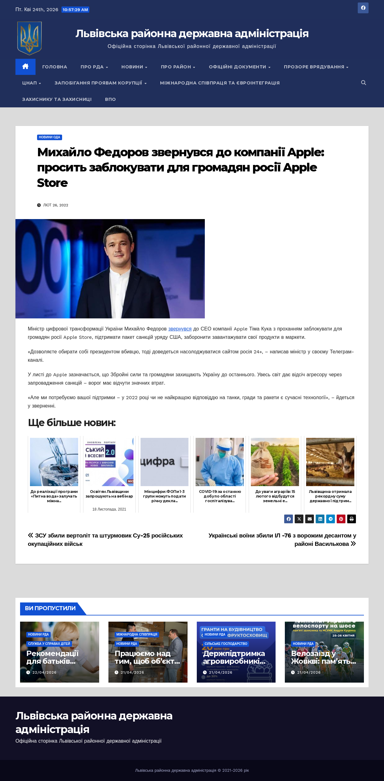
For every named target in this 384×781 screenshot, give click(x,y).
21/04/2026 (132, 672)
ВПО (110, 99)
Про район (176, 67)
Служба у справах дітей (49, 643)
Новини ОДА (49, 137)
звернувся (180, 329)
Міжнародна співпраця (136, 634)
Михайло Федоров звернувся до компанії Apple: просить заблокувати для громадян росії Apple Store (180, 167)
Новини (133, 67)
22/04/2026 (44, 672)
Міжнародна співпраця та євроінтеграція (220, 83)
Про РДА (93, 67)
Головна (54, 67)
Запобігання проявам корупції (99, 83)
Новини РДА (38, 634)
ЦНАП (30, 83)
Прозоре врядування (315, 67)
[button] (363, 83)
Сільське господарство (226, 643)
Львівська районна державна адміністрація (192, 33)
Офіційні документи (238, 67)
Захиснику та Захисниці (56, 99)
